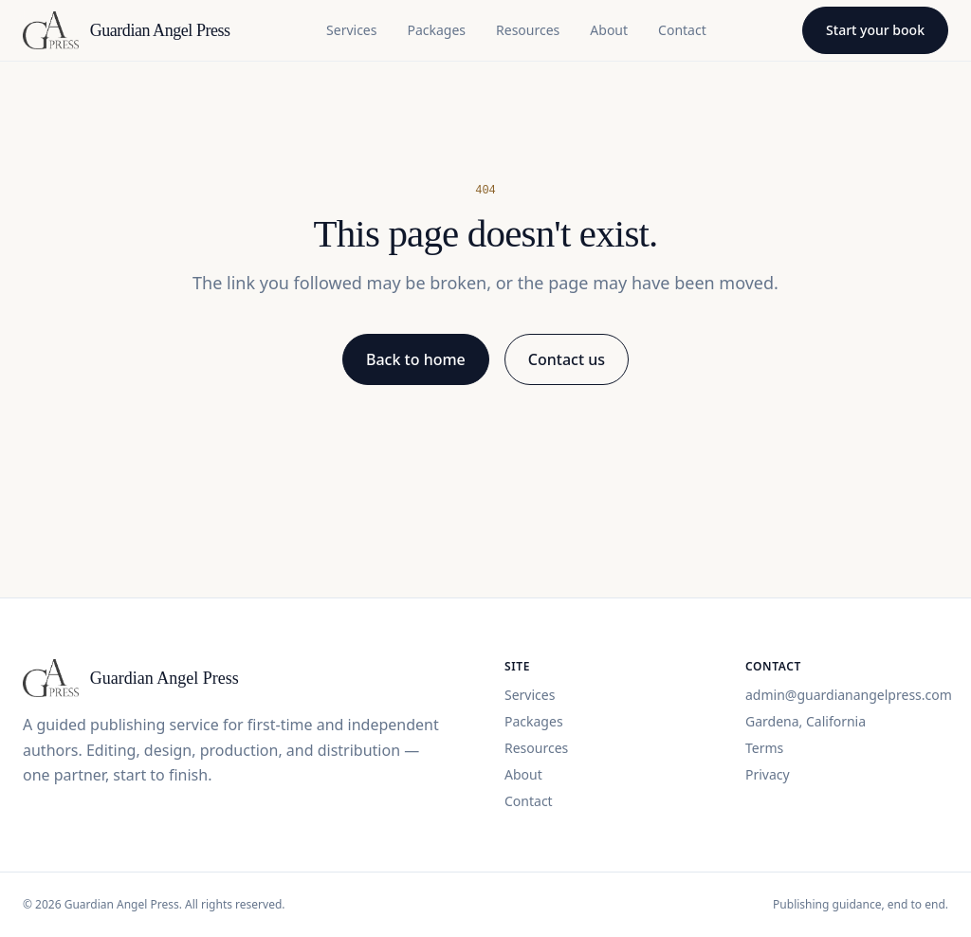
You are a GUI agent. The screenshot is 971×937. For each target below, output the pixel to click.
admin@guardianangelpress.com (848, 695)
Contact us (566, 359)
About (609, 30)
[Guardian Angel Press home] (126, 30)
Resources (527, 30)
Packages (436, 30)
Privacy (767, 774)
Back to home (416, 359)
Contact (682, 30)
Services (351, 30)
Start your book (875, 30)
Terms (764, 748)
